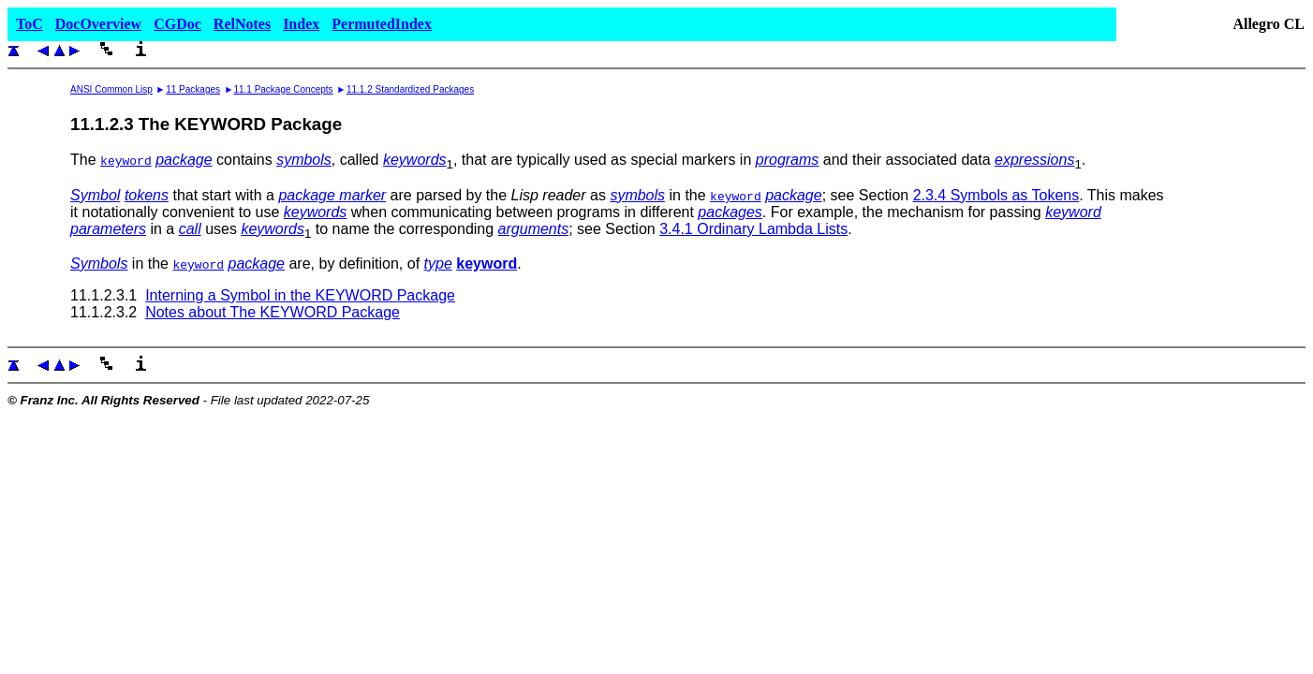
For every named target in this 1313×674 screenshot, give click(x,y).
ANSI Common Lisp (111, 89)
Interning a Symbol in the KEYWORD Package (300, 295)
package (184, 160)
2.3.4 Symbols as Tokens (996, 195)
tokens (147, 195)
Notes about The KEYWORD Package (272, 312)
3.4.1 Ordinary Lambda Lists (753, 229)
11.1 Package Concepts (282, 89)
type (438, 263)
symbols (304, 160)
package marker (332, 195)
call (190, 229)
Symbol (95, 195)
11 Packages (193, 89)
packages (730, 212)
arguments (533, 229)
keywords (415, 160)
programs (787, 160)
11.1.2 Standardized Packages (410, 89)
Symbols (98, 263)
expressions (1034, 160)
